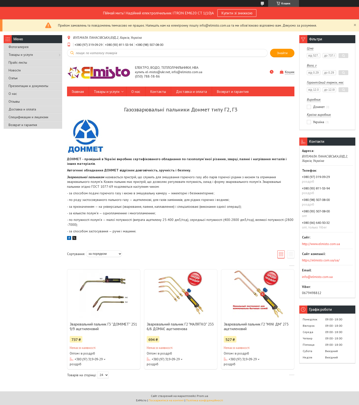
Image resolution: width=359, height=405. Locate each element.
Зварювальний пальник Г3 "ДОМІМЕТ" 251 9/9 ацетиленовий (103, 326)
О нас (13, 93)
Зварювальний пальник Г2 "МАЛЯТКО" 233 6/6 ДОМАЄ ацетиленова (180, 326)
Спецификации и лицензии (28, 117)
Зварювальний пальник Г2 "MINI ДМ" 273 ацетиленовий (256, 326)
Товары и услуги (21, 54)
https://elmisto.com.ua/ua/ (321, 260)
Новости (15, 70)
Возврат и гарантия (23, 125)
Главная (78, 91)
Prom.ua (202, 396)
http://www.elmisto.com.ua (321, 244)
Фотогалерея (19, 47)
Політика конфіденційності (204, 400)
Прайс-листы (18, 62)
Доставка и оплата (22, 109)
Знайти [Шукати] (282, 53)
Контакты (158, 91)
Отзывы (14, 101)
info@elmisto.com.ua (317, 277)
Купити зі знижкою (236, 12)
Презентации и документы (28, 86)
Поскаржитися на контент (166, 400)
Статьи (13, 78)
